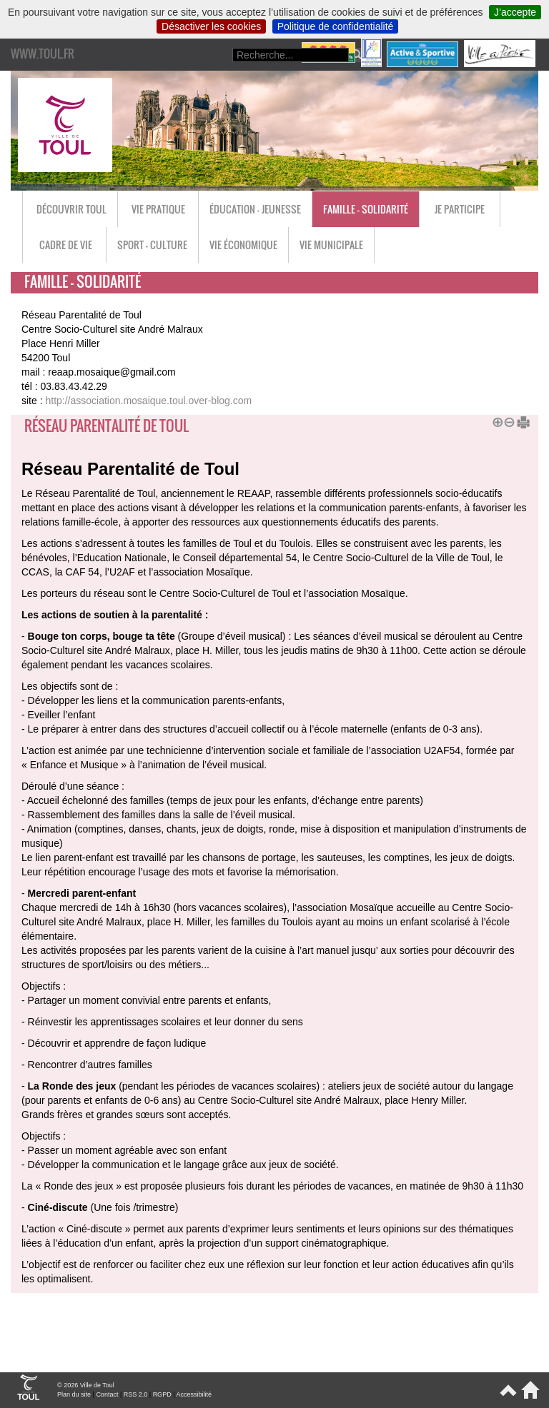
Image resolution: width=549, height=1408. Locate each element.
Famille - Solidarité (365, 208)
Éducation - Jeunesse (255, 208)
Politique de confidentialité (335, 26)
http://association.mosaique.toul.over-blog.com (148, 400)
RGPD (162, 1394)
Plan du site (74, 1394)
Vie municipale (331, 244)
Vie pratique (158, 208)
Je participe (460, 208)
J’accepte (515, 12)
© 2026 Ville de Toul (85, 1385)
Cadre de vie (65, 244)
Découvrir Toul (71, 208)
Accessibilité (194, 1394)
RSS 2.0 (136, 1394)
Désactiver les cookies (211, 26)
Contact (107, 1394)
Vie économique (243, 244)
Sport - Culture (152, 244)
